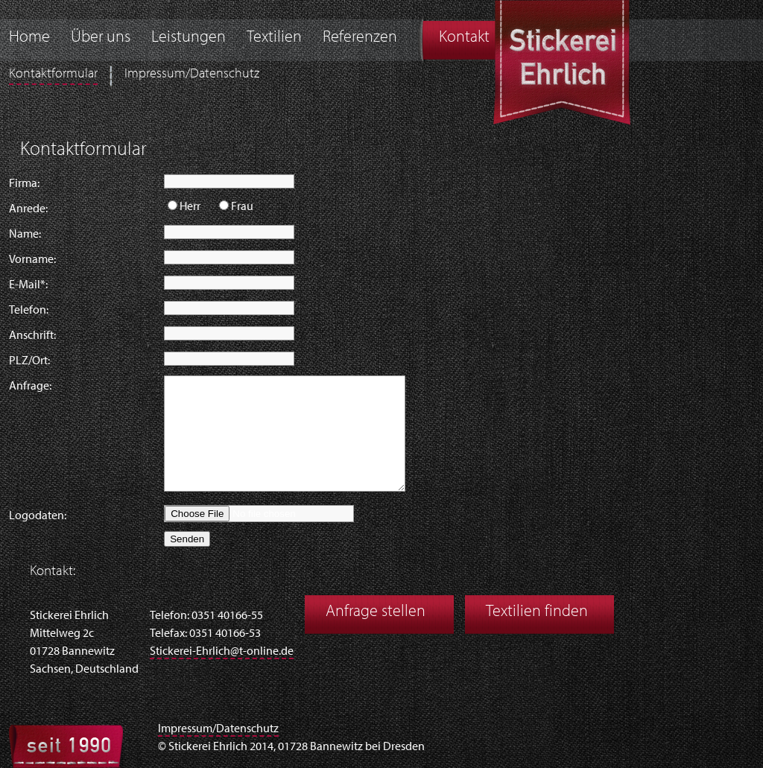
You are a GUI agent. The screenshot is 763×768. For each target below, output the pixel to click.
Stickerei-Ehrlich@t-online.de (222, 652)
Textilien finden (537, 612)
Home (29, 37)
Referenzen (360, 37)
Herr (190, 207)
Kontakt (464, 37)
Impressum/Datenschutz (191, 74)
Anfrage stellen (375, 612)
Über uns (100, 37)
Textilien (274, 37)
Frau (242, 207)
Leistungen (188, 37)
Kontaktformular (53, 74)
